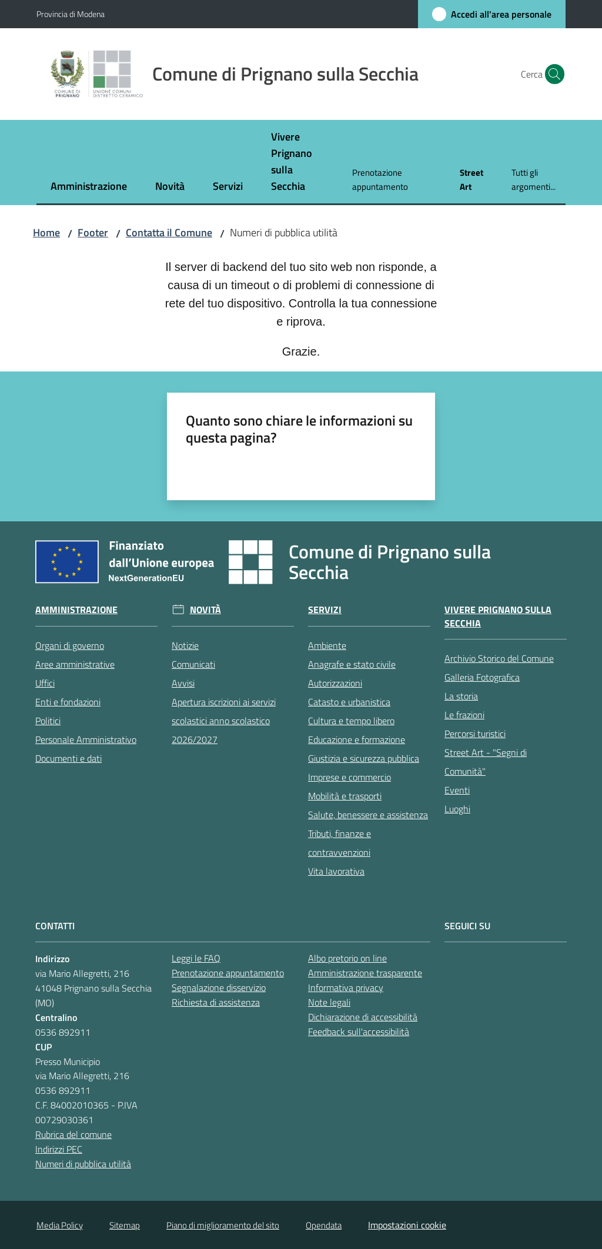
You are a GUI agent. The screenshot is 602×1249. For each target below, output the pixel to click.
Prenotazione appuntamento (228, 973)
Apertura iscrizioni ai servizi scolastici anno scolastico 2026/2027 (224, 720)
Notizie (185, 645)
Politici (48, 721)
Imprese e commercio (349, 777)
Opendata (324, 1225)
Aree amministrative (75, 664)
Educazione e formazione (356, 739)
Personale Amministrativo (85, 739)
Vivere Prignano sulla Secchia (497, 616)
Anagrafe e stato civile (352, 664)
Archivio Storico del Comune (499, 658)
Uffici (45, 683)
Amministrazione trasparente (365, 973)
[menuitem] (88, 187)
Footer (93, 232)
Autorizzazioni (335, 683)
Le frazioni (464, 715)
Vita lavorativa (336, 871)
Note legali (329, 1002)
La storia (461, 696)
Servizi (325, 610)
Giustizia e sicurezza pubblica (363, 758)
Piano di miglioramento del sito (222, 1225)
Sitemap (124, 1225)
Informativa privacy (345, 987)
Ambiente (327, 645)
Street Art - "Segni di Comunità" (485, 761)
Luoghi (457, 809)
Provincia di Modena (70, 14)
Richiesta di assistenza (216, 1002)
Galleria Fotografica (482, 677)
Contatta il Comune (169, 232)
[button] (551, 74)
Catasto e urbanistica (349, 702)
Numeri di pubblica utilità (83, 1164)
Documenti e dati (68, 758)
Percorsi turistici (475, 733)
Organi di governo (69, 645)
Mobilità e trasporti (345, 796)
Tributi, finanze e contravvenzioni (339, 842)
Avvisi (183, 683)
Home (46, 232)
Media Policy (59, 1225)
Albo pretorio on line (347, 958)
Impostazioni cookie (407, 1225)
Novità (205, 610)
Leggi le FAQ (196, 958)
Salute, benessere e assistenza (368, 815)
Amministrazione (76, 610)
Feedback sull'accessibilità (358, 1031)
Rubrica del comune (73, 1134)
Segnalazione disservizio (219, 987)
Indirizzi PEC (58, 1149)
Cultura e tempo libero (351, 721)
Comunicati (193, 664)
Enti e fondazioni (68, 702)
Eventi (457, 790)
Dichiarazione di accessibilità (362, 1017)
